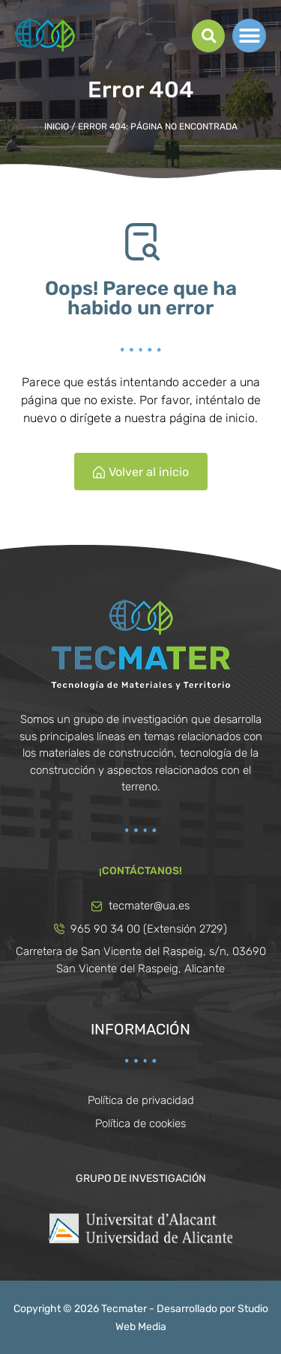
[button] (208, 35)
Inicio (56, 126)
